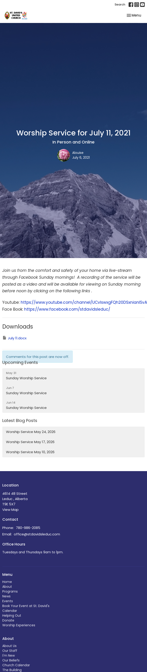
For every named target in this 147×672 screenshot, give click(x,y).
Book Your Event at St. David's (25, 606)
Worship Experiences (18, 625)
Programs (10, 591)
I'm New (8, 655)
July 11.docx (14, 337)
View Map (10, 509)
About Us (9, 646)
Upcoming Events (20, 362)
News (6, 596)
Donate (8, 620)
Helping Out (11, 615)
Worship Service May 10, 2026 (30, 452)
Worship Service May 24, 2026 (30, 431)
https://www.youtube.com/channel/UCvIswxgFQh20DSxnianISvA (84, 302)
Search (120, 4)
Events (7, 601)
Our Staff (9, 650)
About (7, 586)
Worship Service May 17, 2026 (30, 441)
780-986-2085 (28, 527)
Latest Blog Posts (19, 420)
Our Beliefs (11, 660)
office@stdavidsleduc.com (37, 534)
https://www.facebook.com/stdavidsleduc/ (67, 309)
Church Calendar (16, 665)
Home (7, 581)
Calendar (9, 610)
